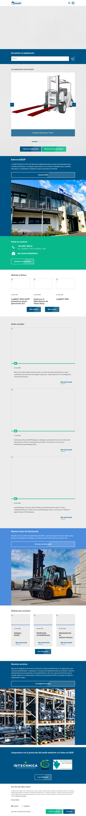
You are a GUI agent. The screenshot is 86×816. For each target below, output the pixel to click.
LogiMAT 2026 (62, 299)
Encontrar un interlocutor (22, 261)
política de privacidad (20, 796)
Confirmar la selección (54, 811)
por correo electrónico (28, 253)
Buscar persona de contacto (53, 149)
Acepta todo (69, 811)
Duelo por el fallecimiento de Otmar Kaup (41, 301)
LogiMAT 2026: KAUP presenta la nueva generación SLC (20, 301)
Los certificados (43, 777)
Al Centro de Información (43, 544)
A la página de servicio (43, 684)
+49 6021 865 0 (25, 246)
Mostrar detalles (15, 800)
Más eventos (52, 309)
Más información (66, 382)
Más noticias (34, 309)
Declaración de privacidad (24, 811)
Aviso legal (14, 811)
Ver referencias (43, 651)
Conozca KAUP (43, 175)
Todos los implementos (30, 149)
